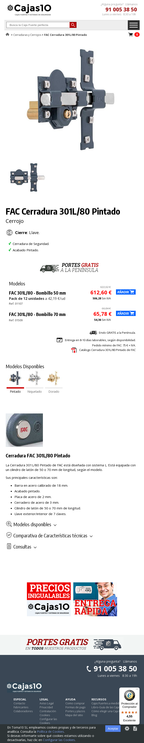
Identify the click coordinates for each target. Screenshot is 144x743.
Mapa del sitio (74, 715)
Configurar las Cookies (48, 721)
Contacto (19, 703)
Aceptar (113, 728)
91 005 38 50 (121, 9)
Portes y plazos (75, 711)
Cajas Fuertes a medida (106, 703)
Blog (94, 715)
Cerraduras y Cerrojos (27, 35)
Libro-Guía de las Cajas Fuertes (111, 707)
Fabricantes (21, 707)
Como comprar (75, 703)
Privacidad (46, 707)
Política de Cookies (50, 731)
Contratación (48, 711)
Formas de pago (75, 707)
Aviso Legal (47, 703)
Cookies (45, 715)
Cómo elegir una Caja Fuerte (109, 711)
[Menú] (137, 690)
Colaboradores (23, 711)
